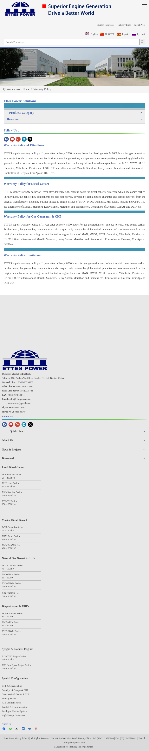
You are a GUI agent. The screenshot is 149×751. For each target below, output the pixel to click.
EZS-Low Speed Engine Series (16, 665)
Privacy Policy (77, 746)
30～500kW (7, 616)
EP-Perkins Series (10, 483)
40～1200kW (8, 530)
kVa (13, 477)
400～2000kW (9, 548)
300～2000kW (9, 596)
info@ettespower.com (74, 742)
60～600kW (7, 625)
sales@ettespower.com (19, 399)
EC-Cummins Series (11, 474)
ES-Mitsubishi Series (12, 492)
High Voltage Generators (13, 715)
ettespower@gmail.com (19, 403)
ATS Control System (11, 702)
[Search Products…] (72, 42)
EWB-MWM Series (11, 631)
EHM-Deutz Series (11, 536)
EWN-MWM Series (11, 583)
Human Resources (105, 25)
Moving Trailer (9, 698)
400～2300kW (9, 586)
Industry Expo (124, 25)
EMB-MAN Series (10, 622)
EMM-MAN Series (11, 545)
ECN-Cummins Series (12, 565)
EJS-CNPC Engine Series (14, 656)
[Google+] (18, 139)
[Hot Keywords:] (142, 41)
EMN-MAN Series (11, 574)
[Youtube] (12, 139)
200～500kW (8, 659)
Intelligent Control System (14, 711)
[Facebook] (6, 139)
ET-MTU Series (9, 501)
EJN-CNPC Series (10, 593)
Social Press (139, 25)
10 (3, 486)
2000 (9, 477)
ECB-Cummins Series (12, 613)
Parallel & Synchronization (14, 707)
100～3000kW (9, 539)
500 (3, 495)
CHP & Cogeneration (12, 686)
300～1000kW (9, 668)
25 (8, 486)
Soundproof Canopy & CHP (15, 690)
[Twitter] (30, 139)
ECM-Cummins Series (12, 527)
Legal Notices (61, 746)
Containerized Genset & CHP (16, 694)
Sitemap (89, 746)
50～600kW (7, 577)
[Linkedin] (24, 139)
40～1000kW (8, 568)
